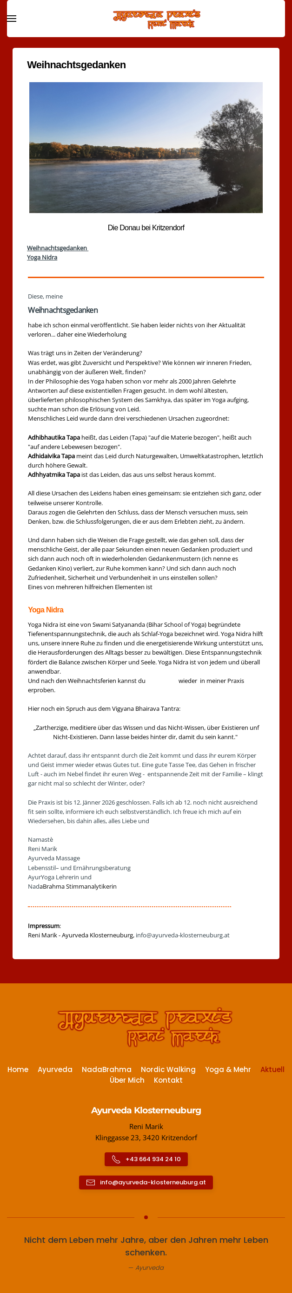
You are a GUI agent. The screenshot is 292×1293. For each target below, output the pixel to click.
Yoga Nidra (42, 257)
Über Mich (127, 1080)
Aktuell (272, 1069)
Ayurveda (55, 1069)
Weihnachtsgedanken (57, 248)
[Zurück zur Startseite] (146, 18)
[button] (11, 18)
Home (17, 1069)
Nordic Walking (168, 1069)
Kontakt (168, 1080)
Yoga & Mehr (228, 1069)
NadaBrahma (107, 1069)
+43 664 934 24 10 (146, 1159)
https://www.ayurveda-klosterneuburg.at (85, 944)
